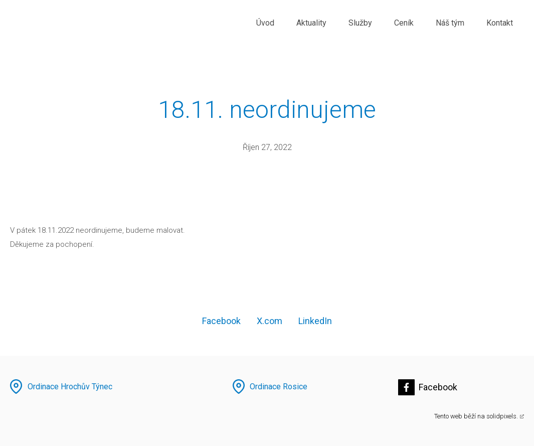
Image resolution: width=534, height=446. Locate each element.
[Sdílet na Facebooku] (221, 321)
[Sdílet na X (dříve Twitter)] (269, 321)
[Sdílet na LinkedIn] (315, 321)
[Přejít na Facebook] (427, 387)
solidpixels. (502, 416)
